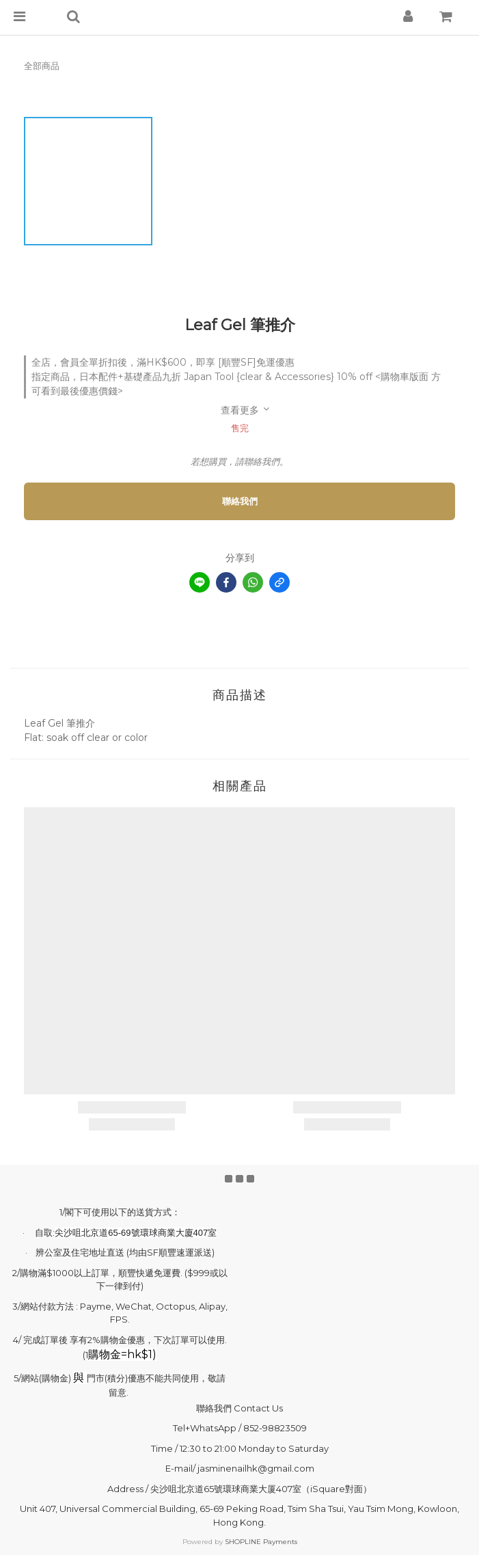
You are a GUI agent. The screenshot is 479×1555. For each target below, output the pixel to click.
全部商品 (41, 65)
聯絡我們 (240, 501)
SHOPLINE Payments (261, 1541)
